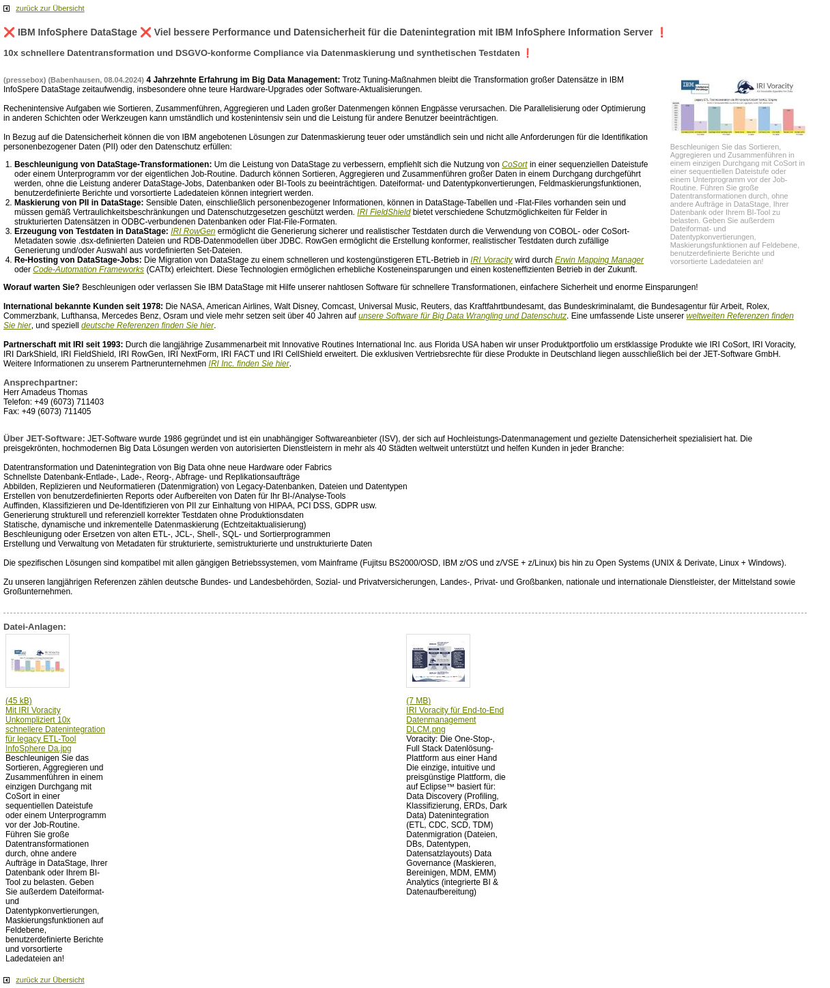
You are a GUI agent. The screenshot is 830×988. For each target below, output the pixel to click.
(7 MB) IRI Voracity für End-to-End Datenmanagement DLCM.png (455, 715)
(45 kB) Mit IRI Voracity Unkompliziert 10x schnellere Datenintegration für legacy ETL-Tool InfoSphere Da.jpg (55, 724)
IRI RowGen (193, 231)
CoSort (514, 164)
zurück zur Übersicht (50, 8)
